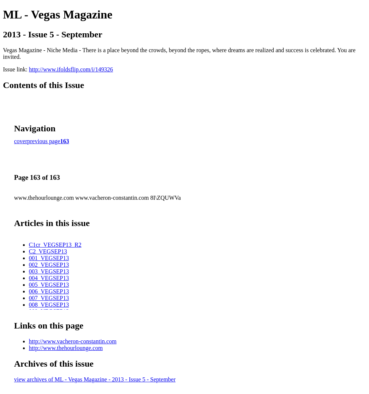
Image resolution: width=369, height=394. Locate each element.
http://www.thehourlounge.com (66, 348)
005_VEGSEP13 (49, 285)
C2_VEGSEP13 (48, 251)
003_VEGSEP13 (49, 271)
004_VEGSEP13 (49, 278)
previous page (43, 141)
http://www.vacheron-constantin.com (72, 341)
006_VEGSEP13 (49, 291)
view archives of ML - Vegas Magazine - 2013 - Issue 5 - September (95, 379)
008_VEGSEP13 (49, 305)
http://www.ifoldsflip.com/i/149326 (71, 69)
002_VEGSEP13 (49, 265)
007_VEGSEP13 (49, 298)
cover (20, 141)
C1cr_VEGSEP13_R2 (55, 245)
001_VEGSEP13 (49, 258)
